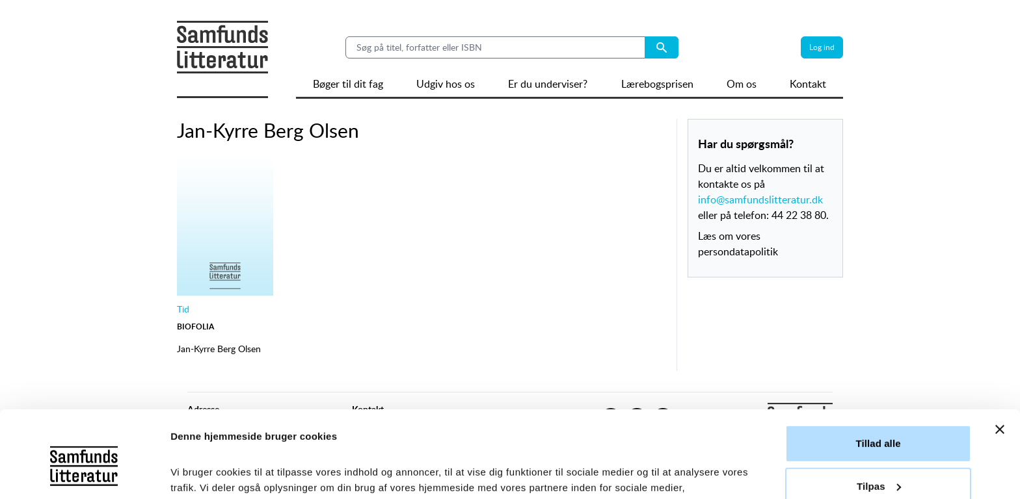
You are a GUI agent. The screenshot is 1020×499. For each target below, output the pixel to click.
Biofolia (195, 326)
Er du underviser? (547, 84)
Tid (183, 309)
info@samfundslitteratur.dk (760, 199)
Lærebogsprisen (657, 84)
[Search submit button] (661, 47)
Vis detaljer (196, 473)
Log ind (822, 47)
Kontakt (808, 84)
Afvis (878, 447)
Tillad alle (877, 362)
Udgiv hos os (445, 84)
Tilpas (879, 404)
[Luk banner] (999, 348)
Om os (742, 84)
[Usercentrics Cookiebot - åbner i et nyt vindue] (84, 473)
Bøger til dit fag (348, 84)
